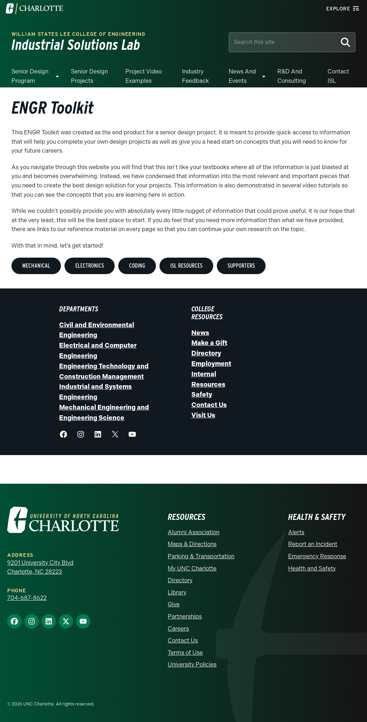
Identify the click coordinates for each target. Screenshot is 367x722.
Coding (137, 265)
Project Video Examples (143, 76)
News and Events (242, 76)
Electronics (89, 265)
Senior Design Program (29, 76)
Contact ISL (338, 76)
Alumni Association (193, 532)
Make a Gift (209, 343)
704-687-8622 (27, 597)
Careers (178, 628)
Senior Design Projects (89, 76)
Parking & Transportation (201, 556)
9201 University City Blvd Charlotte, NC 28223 (40, 567)
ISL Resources (186, 265)
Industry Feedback (195, 76)
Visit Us (203, 415)
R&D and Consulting (291, 76)
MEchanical (36, 265)
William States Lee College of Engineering (78, 34)
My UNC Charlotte (192, 568)
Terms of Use (185, 652)
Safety (201, 394)
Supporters (241, 265)
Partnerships (185, 616)
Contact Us (209, 405)
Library (177, 592)
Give (174, 604)
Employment (211, 364)
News (200, 333)
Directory (206, 353)
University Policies (192, 664)
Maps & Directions (192, 544)
